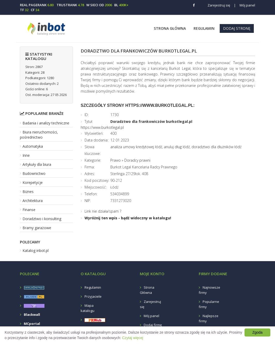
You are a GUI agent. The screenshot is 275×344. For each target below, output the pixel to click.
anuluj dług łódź (177, 146)
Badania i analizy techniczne (45, 123)
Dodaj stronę (236, 28)
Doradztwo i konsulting (41, 218)
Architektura (32, 200)
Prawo (115, 160)
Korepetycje (32, 182)
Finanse (28, 209)
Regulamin (204, 28)
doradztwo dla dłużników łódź (216, 146)
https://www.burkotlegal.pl (102, 127)
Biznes (28, 191)
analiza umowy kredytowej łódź (136, 146)
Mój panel (244, 5)
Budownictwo (33, 173)
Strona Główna (170, 28)
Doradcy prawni (137, 160)
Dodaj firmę (153, 325)
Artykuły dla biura (36, 164)
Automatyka (32, 146)
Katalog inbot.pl (35, 250)
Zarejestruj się (219, 5)
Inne (26, 155)
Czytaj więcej (132, 338)
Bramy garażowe (36, 227)
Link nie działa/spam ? (103, 211)
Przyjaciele (93, 296)
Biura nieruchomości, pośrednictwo (39, 135)
